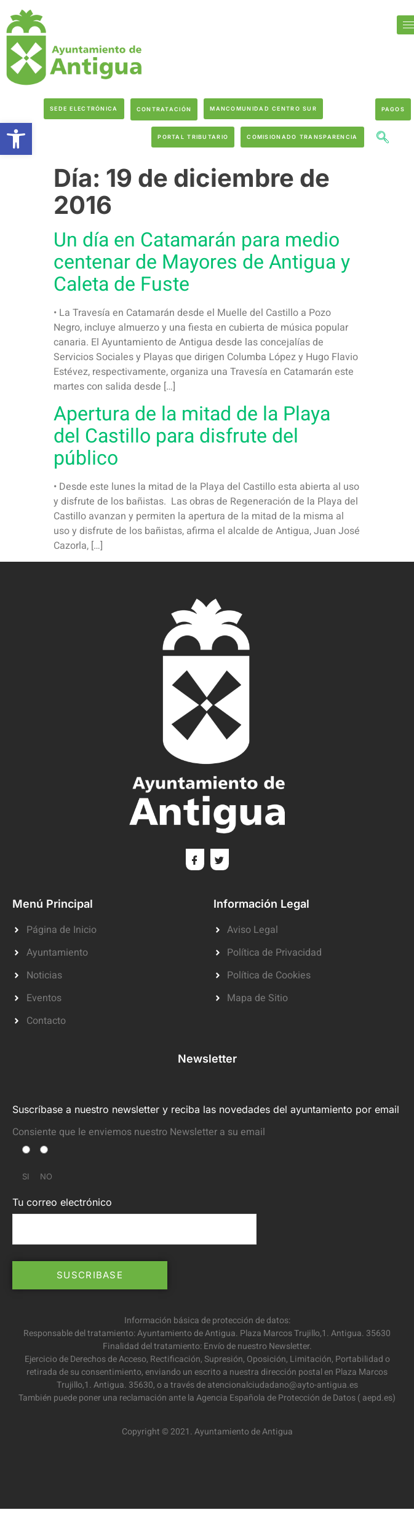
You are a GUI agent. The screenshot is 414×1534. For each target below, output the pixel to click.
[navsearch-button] (382, 139)
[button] (16, 139)
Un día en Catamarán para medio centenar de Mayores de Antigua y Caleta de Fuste (202, 262)
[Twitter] (219, 859)
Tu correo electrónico (134, 1220)
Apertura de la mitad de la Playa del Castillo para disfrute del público (192, 436)
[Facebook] (195, 859)
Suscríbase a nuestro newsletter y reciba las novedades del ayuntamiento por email (205, 1109)
